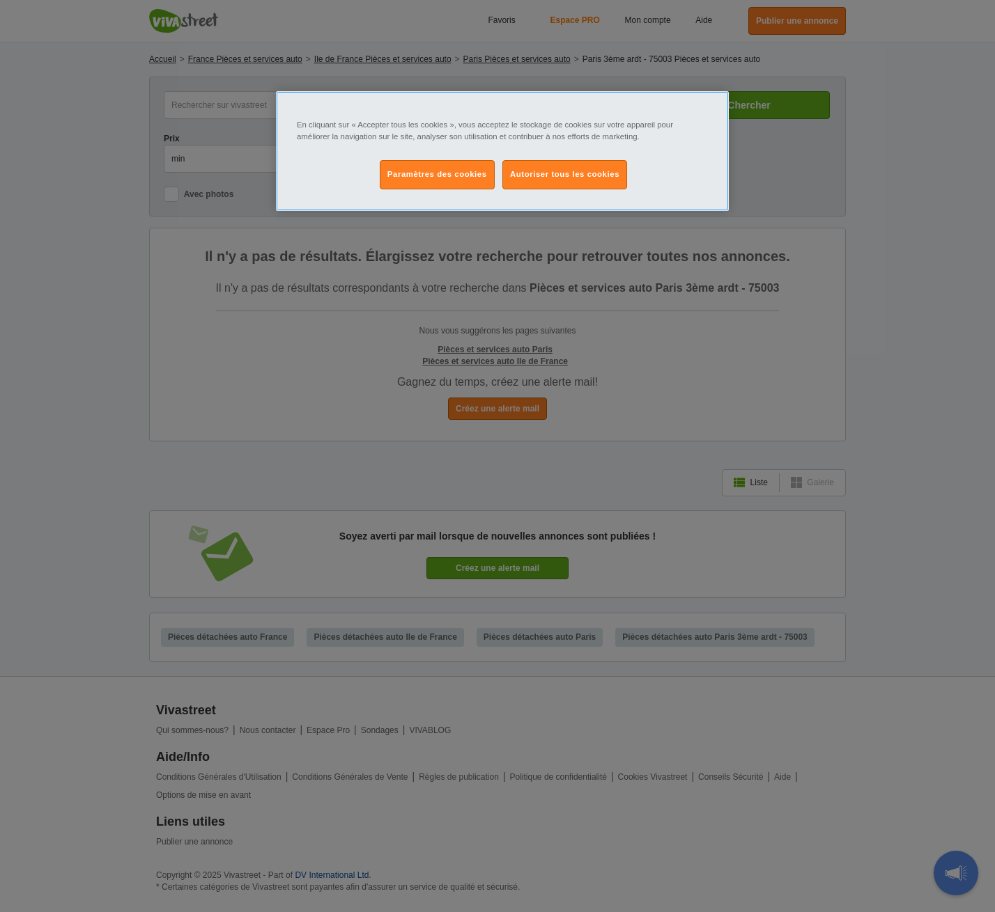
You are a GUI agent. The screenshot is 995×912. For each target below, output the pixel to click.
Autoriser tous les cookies (564, 174)
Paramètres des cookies (437, 174)
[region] (502, 151)
